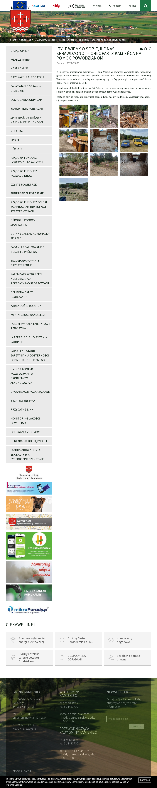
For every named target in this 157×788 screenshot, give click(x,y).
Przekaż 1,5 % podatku (27, 77)
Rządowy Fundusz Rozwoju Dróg (23, 173)
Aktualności (25, 39)
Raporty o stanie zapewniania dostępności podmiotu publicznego (29, 355)
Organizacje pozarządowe (30, 391)
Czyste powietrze (23, 184)
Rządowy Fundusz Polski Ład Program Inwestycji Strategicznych (28, 206)
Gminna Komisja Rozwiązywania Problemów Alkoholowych (22, 375)
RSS (132, 5)
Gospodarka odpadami (26, 100)
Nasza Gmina (19, 68)
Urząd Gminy (19, 51)
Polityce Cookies (14, 785)
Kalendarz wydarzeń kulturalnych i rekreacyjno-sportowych (29, 278)
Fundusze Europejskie (27, 193)
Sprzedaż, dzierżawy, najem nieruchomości (26, 120)
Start (13, 39)
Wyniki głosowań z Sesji (28, 315)
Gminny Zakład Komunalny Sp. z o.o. (30, 236)
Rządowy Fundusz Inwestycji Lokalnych (26, 160)
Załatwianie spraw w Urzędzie (25, 88)
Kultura (16, 131)
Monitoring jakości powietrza (25, 420)
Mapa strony (22, 770)
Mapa (97, 5)
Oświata (16, 149)
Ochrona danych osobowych (22, 294)
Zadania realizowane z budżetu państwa (27, 249)
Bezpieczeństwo (22, 400)
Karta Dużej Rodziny (25, 306)
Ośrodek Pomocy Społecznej (22, 222)
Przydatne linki (22, 409)
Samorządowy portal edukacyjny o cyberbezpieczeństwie (27, 454)
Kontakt (115, 5)
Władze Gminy (20, 59)
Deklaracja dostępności (28, 441)
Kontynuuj (145, 780)
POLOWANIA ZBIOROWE (25, 432)
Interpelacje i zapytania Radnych (28, 339)
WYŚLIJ (137, 726)
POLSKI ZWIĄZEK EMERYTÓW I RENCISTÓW (30, 326)
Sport (14, 140)
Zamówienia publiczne (27, 109)
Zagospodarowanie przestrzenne (24, 263)
